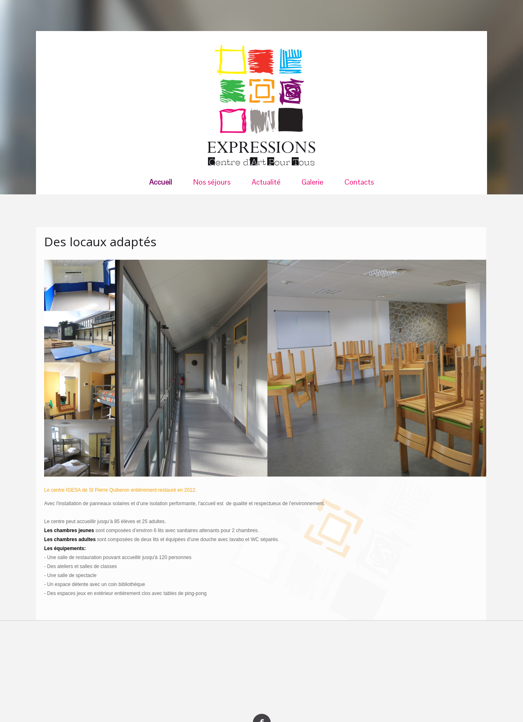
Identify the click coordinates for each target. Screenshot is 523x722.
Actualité (266, 182)
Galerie (312, 182)
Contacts (359, 182)
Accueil (160, 182)
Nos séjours (211, 182)
